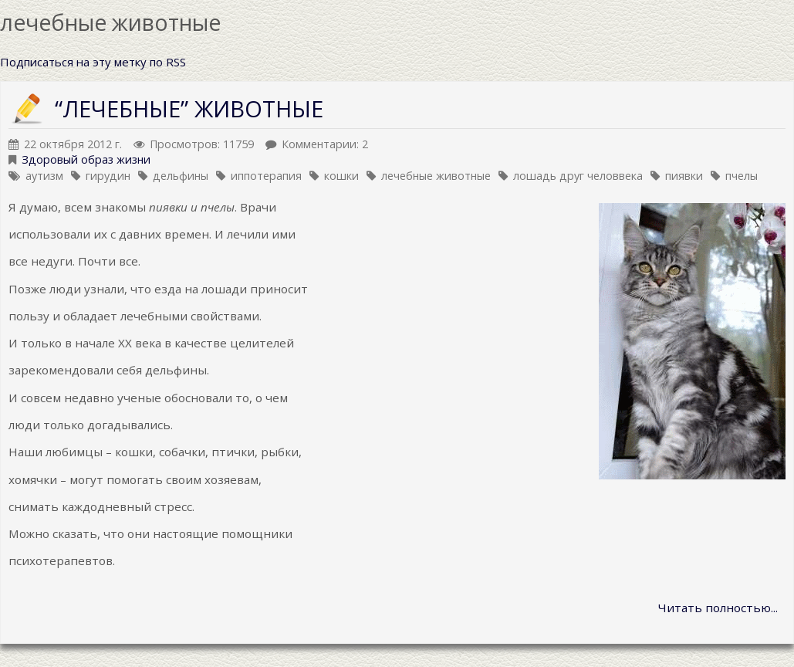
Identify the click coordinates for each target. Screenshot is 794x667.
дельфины (180, 175)
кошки (341, 175)
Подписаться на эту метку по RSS (93, 61)
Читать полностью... (718, 607)
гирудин (108, 175)
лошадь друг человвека (578, 175)
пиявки (684, 175)
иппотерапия (266, 175)
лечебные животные (436, 175)
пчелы (741, 175)
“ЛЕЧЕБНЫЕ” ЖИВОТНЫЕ (189, 108)
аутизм (44, 175)
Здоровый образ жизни (86, 159)
